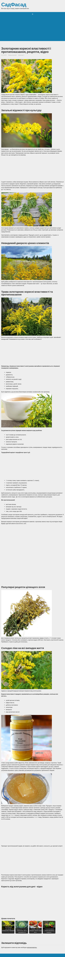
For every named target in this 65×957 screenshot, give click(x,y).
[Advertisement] (32, 29)
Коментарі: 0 (21, 55)
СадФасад (13, 5)
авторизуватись (32, 947)
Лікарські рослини (12, 55)
